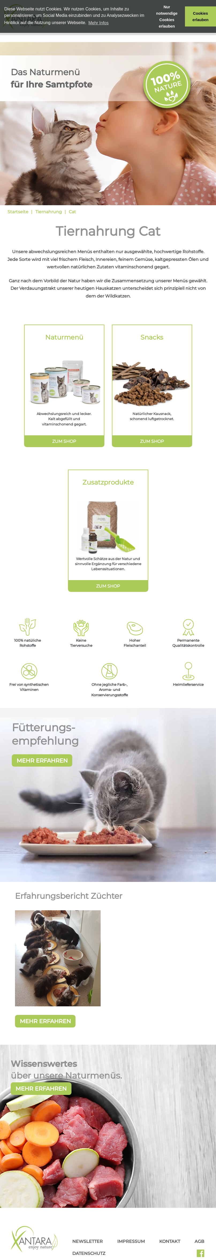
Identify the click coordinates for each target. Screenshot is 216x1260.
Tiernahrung (48, 211)
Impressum (131, 1255)
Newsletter (87, 1255)
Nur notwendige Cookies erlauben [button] (166, 16)
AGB (199, 1255)
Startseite (17, 211)
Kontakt (169, 1255)
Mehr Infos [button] (98, 23)
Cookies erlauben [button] (200, 16)
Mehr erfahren (41, 1102)
